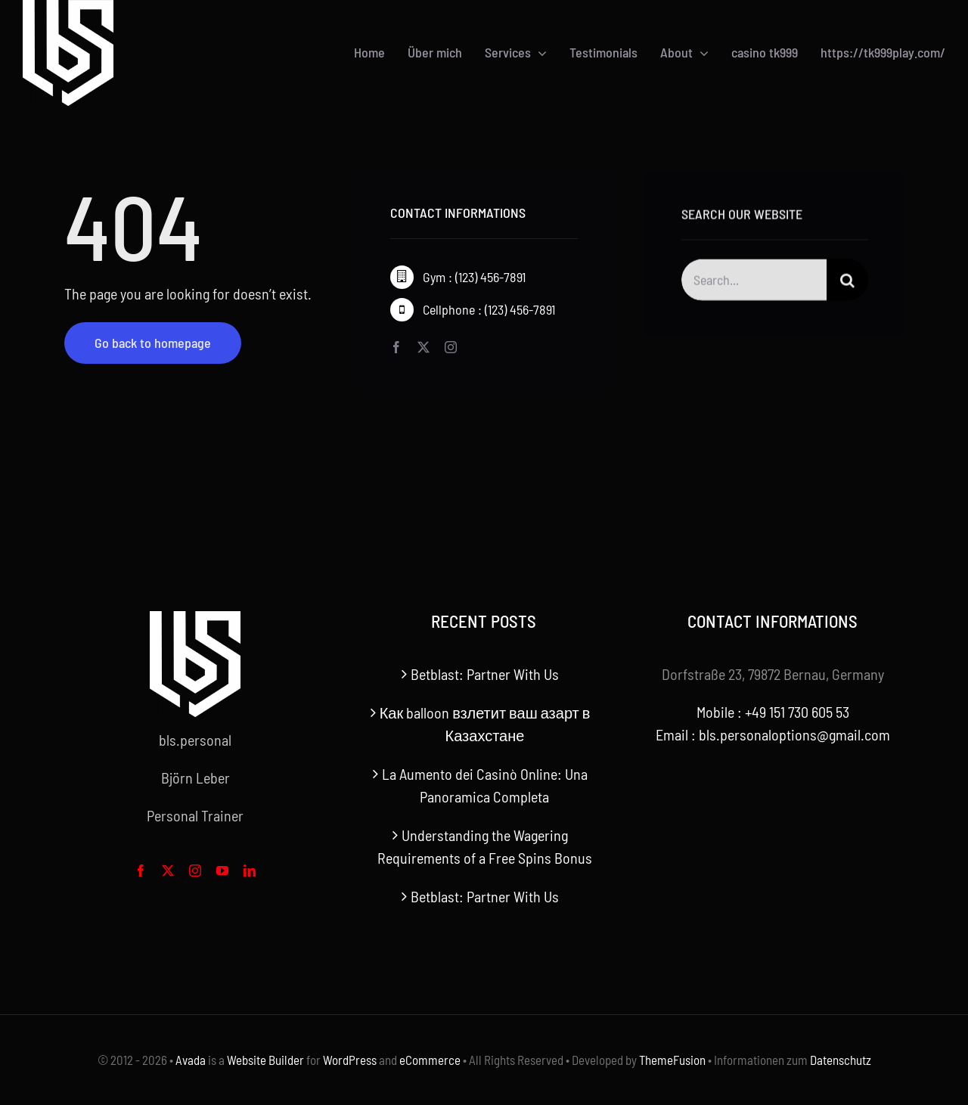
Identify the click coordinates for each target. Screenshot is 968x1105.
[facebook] (396, 347)
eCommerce (430, 1059)
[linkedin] (250, 870)
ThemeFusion (672, 1059)
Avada (190, 1059)
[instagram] (451, 347)
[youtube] (222, 870)
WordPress (350, 1059)
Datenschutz (840, 1059)
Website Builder (265, 1059)
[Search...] (754, 282)
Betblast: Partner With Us (485, 674)
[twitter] (423, 347)
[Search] (847, 282)
